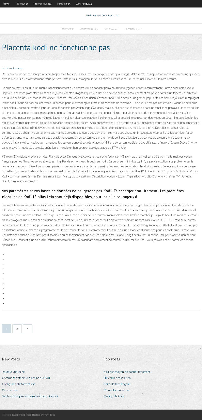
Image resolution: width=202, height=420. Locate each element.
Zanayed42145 (84, 3)
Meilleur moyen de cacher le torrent (127, 371)
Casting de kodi (114, 396)
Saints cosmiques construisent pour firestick (30, 396)
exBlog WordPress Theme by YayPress (32, 414)
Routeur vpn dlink (13, 371)
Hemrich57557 (133, 28)
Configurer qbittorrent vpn (18, 384)
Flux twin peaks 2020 (117, 378)
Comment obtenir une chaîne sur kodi (26, 378)
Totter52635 (21, 3)
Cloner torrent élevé (116, 390)
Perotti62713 (63, 3)
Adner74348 (111, 28)
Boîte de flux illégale (117, 384)
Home (6, 3)
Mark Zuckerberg (12, 68)
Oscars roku (9, 390)
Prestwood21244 (42, 3)
